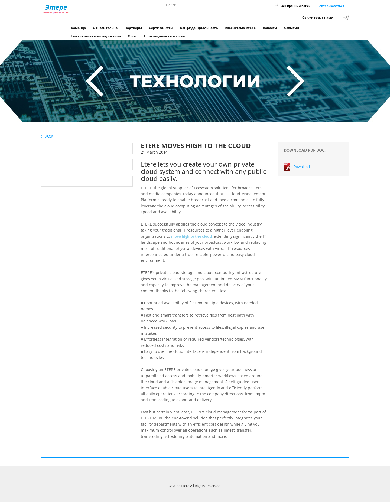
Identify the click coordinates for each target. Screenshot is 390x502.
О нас (132, 36)
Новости (270, 27)
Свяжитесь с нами (317, 17)
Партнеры (133, 27)
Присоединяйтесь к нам (164, 36)
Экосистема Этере (240, 27)
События (291, 27)
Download (301, 166)
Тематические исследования (96, 36)
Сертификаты (161, 27)
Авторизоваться (331, 6)
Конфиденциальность (199, 27)
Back (47, 136)
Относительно (105, 27)
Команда (78, 27)
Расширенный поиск (295, 6)
